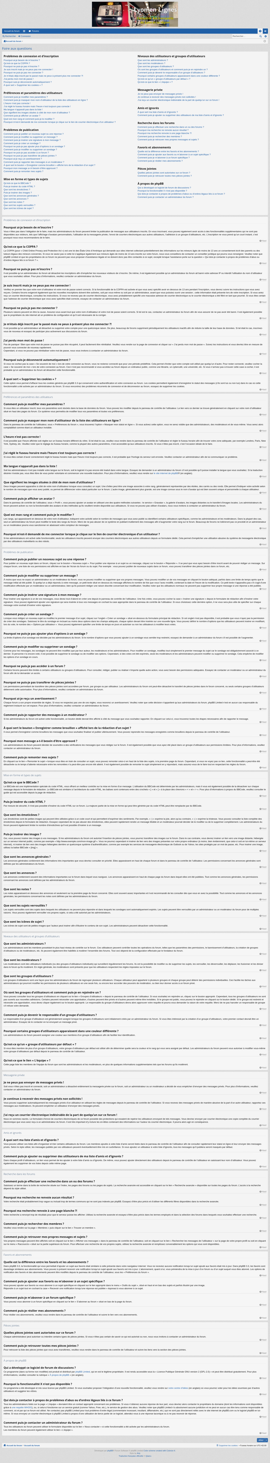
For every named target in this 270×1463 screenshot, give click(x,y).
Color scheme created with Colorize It (159, 1451)
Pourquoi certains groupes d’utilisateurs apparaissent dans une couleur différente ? (179, 76)
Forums (35, 31)
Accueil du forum (11, 31)
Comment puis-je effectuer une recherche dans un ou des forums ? (171, 127)
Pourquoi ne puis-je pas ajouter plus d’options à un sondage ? (34, 146)
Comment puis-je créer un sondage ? (22, 143)
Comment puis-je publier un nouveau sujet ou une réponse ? (34, 134)
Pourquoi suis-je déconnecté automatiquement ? (28, 82)
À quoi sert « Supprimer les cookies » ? (23, 85)
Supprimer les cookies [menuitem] (228, 1445)
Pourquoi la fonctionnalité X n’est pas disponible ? (162, 190)
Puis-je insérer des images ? (18, 192)
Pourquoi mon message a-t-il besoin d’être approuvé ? (31, 168)
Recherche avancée (265, 36)
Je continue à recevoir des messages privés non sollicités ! (167, 97)
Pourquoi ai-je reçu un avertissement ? (23, 158)
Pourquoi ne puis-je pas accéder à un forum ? (26, 152)
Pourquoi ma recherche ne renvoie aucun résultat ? (163, 130)
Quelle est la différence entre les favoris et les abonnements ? (168, 151)
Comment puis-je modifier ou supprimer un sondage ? (30, 149)
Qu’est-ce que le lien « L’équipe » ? (155, 82)
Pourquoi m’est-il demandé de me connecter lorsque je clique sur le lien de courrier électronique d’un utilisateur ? (60, 122)
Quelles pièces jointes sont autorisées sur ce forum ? (164, 172)
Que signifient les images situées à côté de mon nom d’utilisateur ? (37, 112)
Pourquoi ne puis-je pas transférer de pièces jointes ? (30, 155)
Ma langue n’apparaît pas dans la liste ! (23, 109)
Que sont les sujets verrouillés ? (19, 205)
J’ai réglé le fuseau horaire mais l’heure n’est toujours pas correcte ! (37, 106)
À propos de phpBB (59, 1375)
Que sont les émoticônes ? (17, 189)
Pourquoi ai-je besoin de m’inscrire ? (22, 60)
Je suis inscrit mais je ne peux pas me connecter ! (28, 69)
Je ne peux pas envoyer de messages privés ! (160, 94)
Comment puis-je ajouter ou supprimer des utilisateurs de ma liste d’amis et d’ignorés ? (181, 115)
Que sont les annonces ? (16, 199)
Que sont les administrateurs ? (153, 60)
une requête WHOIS (22, 1407)
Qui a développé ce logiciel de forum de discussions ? (164, 187)
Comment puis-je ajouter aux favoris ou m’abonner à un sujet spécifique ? (174, 154)
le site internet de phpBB (166, 473)
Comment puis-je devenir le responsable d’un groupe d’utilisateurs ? (171, 72)
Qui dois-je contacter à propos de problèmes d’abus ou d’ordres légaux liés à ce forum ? (181, 194)
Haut (264, 240)
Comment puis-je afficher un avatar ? (22, 115)
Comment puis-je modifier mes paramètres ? (26, 97)
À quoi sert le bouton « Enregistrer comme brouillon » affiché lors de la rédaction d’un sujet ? (49, 165)
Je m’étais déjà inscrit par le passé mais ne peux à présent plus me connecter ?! (43, 76)
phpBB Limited (82, 1371)
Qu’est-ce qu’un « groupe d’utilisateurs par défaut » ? (164, 79)
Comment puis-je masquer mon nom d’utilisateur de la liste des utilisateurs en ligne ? (46, 100)
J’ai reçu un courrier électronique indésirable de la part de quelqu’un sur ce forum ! (178, 100)
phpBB (110, 1451)
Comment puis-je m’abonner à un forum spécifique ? (164, 157)
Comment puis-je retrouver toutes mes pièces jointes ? (165, 176)
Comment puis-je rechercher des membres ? (160, 136)
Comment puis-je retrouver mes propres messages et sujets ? (168, 139)
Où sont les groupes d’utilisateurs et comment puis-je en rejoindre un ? (173, 69)
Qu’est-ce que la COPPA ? (17, 63)
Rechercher (10, 36)
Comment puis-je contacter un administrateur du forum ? (166, 197)
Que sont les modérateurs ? (151, 63)
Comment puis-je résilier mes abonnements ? (160, 161)
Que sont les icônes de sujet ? (19, 208)
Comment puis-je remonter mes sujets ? (23, 171)
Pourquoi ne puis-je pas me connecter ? (23, 72)
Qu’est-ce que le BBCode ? (17, 183)
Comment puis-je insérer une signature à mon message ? (32, 140)
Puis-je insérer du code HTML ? (19, 186)
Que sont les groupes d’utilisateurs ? (156, 66)
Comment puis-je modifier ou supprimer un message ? (31, 137)
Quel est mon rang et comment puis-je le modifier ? (29, 119)
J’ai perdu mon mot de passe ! (19, 79)
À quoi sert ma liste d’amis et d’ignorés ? (158, 112)
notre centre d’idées (178, 1388)
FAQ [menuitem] (261, 32)
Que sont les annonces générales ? (21, 195)
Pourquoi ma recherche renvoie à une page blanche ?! (165, 133)
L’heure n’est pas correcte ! (17, 103)
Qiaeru (148, 1456)
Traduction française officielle (131, 1456)
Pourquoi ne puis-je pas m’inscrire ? (21, 66)
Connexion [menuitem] (266, 32)
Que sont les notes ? (14, 202)
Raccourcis (25, 32)
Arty (138, 1453)
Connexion (26, 36)
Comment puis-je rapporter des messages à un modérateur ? (34, 162)
